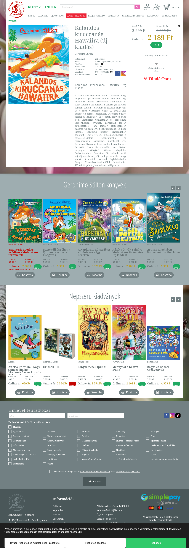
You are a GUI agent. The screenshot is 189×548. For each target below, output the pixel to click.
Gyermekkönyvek (55, 440)
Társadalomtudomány (92, 459)
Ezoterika (120, 436)
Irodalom (51, 445)
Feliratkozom (94, 481)
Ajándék (43, 15)
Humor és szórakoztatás (127, 440)
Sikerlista (113, 15)
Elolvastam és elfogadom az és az (97, 471)
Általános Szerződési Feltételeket (95, 471)
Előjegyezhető (96, 15)
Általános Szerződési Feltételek (113, 506)
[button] (172, 6)
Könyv (31, 15)
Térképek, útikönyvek (126, 459)
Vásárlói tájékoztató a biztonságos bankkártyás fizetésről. (160, 518)
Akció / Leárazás (76, 15)
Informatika (18, 445)
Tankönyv (52, 459)
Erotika (85, 436)
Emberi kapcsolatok (56, 436)
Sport (153, 454)
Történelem (18, 463)
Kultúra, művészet (124, 445)
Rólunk (56, 514)
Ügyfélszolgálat (105, 514)
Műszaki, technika (90, 450)
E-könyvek (156, 431)
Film (153, 436)
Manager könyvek (21, 450)
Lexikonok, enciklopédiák (163, 445)
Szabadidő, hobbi (21, 459)
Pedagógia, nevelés (56, 454)
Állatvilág (120, 431)
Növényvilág (157, 450)
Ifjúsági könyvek (158, 440)
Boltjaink (57, 506)
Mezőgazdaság (54, 450)
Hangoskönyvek (89, 440)
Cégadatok (58, 518)
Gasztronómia (19, 440)
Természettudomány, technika (164, 459)
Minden (17, 426)
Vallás (50, 463)
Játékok (85, 445)
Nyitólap (12, 20)
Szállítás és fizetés (133, 15)
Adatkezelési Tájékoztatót (128, 471)
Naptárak (120, 450)
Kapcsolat (153, 15)
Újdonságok (57, 15)
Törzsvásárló (169, 15)
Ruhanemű (121, 454)
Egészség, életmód (21, 436)
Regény (85, 454)
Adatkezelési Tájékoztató (109, 510)
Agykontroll (18, 431)
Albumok (86, 431)
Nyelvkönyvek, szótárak (24, 454)
